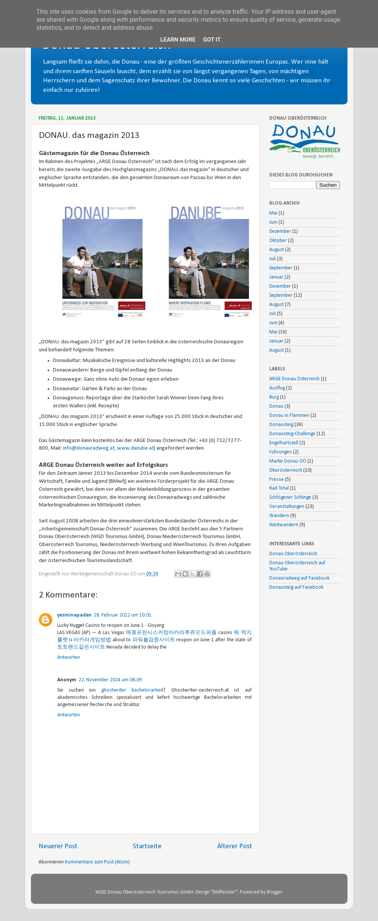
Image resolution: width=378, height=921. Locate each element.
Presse (276, 479)
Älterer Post (234, 846)
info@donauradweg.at (88, 448)
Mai (273, 213)
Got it (211, 39)
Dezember (280, 231)
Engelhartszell (283, 442)
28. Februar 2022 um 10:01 (122, 615)
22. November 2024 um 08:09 (110, 680)
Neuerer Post (58, 846)
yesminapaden (74, 615)
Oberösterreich (285, 470)
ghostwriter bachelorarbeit (132, 690)
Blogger (274, 892)
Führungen (280, 452)
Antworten (68, 657)
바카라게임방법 (92, 639)
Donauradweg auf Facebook (299, 578)
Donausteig (281, 424)
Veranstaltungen (286, 506)
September (281, 268)
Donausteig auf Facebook (296, 587)
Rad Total (279, 488)
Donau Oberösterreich (293, 553)
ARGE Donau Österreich (294, 378)
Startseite (147, 846)
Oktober (278, 240)
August (276, 249)
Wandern (279, 515)
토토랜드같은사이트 (81, 647)
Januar (276, 277)
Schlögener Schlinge (290, 497)
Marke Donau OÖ (287, 461)
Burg (274, 397)
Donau (276, 406)
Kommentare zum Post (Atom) (97, 862)
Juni (273, 222)
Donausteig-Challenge (292, 433)
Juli (272, 258)
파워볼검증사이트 (153, 639)
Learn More (177, 39)
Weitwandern (283, 524)
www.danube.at (135, 448)
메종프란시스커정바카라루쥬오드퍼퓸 (171, 632)
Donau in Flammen (289, 415)
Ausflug (277, 388)
